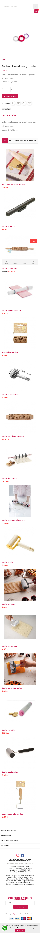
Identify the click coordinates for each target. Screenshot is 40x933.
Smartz (33, 914)
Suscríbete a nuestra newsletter (20, 899)
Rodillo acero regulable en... (13, 520)
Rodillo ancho (7, 562)
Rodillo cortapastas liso (12, 688)
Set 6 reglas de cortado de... (14, 184)
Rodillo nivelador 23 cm (11, 310)
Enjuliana (16, 914)
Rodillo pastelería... (10, 772)
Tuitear (18, 103)
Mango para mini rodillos (12, 814)
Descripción (9, 115)
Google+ (24, 103)
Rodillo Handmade (9, 268)
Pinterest (29, 103)
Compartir (13, 103)
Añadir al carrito (10, 97)
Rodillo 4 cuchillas (9, 478)
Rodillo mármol (8, 226)
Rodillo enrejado (8, 604)
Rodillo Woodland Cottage (13, 436)
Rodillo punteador (9, 646)
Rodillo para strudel (10, 394)
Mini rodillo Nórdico (10, 352)
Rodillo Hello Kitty (9, 730)
